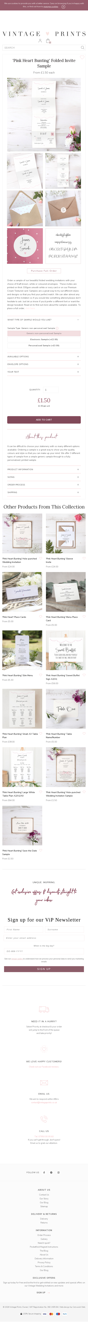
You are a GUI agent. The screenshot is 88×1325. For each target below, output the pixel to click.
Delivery (44, 1218)
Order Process (44, 1235)
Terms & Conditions (44, 1266)
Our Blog (44, 1202)
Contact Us (44, 1194)
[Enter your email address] (44, 938)
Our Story (44, 1198)
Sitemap (44, 1206)
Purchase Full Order (44, 270)
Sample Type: (14, 328)
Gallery (44, 1239)
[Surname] (64, 930)
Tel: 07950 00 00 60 (44, 1136)
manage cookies (51, 6)
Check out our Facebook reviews (44, 1066)
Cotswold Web (79, 1307)
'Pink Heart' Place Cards (14, 617)
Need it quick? (44, 1243)
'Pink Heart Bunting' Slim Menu (17, 675)
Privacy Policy (44, 1262)
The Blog (44, 1250)
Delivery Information (44, 1258)
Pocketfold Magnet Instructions (44, 1247)
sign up (44, 1292)
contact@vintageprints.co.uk (44, 1102)
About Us (44, 1254)
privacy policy (17, 959)
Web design (65, 1307)
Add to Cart (44, 419)
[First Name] (23, 930)
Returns (44, 1222)
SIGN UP (44, 969)
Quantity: (35, 389)
